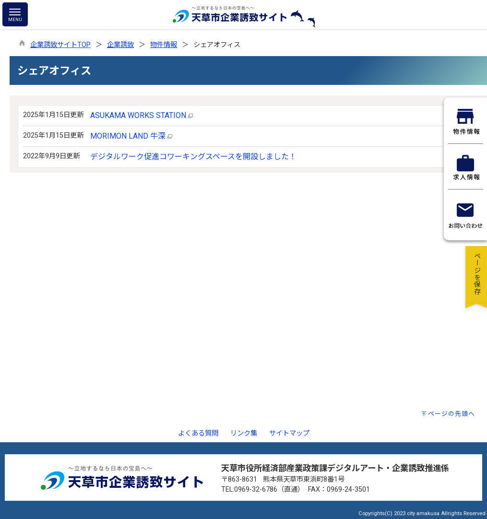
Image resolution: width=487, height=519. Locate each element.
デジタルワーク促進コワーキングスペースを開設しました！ (193, 156)
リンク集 (243, 433)
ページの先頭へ (451, 413)
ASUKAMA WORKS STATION (141, 115)
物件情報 (163, 45)
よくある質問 (198, 433)
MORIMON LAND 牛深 (131, 136)
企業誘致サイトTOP (60, 45)
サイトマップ (289, 433)
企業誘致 (120, 45)
